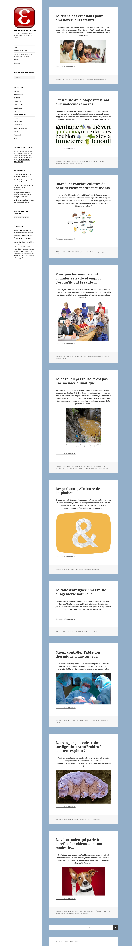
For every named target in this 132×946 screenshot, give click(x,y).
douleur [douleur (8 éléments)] (16, 242)
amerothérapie (60, 913)
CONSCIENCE (18, 101)
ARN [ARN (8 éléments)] (22, 232)
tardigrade (96, 819)
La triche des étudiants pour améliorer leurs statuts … (79, 18)
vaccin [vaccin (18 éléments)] (21, 255)
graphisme (95, 569)
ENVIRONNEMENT (20, 115)
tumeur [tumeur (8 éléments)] (16, 255)
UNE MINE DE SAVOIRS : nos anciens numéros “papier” (23, 55)
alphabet (80, 569)
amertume (59, 163)
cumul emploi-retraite (96, 356)
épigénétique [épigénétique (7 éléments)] (22, 258)
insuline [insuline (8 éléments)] (23, 247)
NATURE (16, 132)
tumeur (58, 722)
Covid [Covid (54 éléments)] (17, 238)
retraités (58, 359)
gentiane (65, 163)
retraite (106, 356)
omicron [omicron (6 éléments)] (30, 251)
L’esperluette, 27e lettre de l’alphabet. (78, 490)
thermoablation (103, 720)
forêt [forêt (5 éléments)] (24, 242)
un (29, 159)
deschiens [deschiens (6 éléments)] (23, 239)
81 (90, 926)
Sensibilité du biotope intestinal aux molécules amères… (82, 102)
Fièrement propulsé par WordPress (67, 941)
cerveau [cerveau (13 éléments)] (24, 235)
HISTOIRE (17, 118)
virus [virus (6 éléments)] (27, 255)
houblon (71, 163)
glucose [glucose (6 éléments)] (28, 242)
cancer (72, 913)
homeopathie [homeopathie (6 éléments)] (17, 244)
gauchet (77, 913)
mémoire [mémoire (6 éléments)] (31, 249)
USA (106, 80)
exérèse (94, 720)
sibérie (100, 468)
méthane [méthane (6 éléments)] (16, 251)
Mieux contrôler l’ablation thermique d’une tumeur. (78, 654)
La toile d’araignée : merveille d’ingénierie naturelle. (81, 592)
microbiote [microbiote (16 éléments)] (18, 249)
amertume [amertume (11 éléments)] (17, 232)
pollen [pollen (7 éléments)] (19, 253)
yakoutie (105, 468)
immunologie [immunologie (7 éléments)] (24, 244)
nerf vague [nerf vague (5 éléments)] (21, 251)
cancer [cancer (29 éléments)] (17, 234)
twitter (16, 60)
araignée (93, 632)
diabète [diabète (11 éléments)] (28, 239)
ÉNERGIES (17, 111)
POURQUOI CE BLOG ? (21, 51)
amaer (102, 161)
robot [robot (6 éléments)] (32, 253)
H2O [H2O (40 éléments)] (32, 241)
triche (102, 80)
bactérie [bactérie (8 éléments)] (26, 232)
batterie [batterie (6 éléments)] (31, 232)
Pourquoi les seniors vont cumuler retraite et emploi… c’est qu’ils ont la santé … (23, 195)
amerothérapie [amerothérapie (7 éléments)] (27, 230)
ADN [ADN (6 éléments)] (18, 230)
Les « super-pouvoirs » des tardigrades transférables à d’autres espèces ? (79, 746)
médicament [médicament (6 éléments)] (26, 249)
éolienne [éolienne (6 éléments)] (16, 258)
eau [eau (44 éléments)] (21, 241)
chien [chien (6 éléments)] (31, 235)
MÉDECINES (18, 121)
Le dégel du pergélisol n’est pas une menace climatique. (82, 381)
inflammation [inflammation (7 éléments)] (17, 247)
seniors (64, 359)
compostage (99, 252)
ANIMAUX (17, 91)
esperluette (87, 569)
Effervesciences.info (25, 30)
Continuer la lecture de (66, 67)
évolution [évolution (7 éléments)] (28, 258)
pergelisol (94, 468)
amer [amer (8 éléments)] (21, 230)
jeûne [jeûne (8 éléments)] (28, 247)
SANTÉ (16, 138)
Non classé (17, 135)
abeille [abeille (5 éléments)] (15, 230)
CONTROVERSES (19, 105)
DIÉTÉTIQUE (18, 108)
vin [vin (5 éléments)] (25, 255)
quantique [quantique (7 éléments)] (28, 253)
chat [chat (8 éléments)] (28, 235)
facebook (17, 63)
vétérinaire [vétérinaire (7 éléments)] (31, 255)
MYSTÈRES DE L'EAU (20, 128)
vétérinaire (84, 913)
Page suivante (115, 927)
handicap (97, 80)
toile (97, 632)
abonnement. (18, 161)
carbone (87, 468)
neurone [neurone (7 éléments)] (25, 251)
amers (68, 913)
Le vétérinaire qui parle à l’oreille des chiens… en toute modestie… (80, 843)
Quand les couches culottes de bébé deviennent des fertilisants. (23, 187)
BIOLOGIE (17, 98)
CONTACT (17, 47)
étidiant (90, 80)
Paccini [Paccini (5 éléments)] (15, 253)
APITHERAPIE (18, 95)
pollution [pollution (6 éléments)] (23, 253)
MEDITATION (18, 125)
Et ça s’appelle (23, 159)
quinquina (78, 163)
